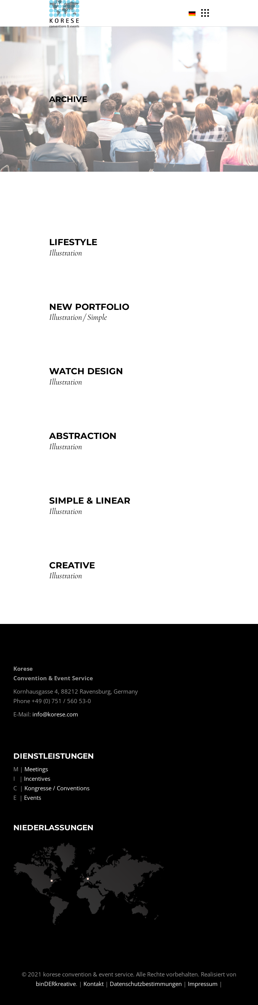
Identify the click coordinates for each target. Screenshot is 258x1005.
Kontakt (93, 983)
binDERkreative (56, 983)
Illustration (65, 253)
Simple (97, 317)
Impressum (203, 983)
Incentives (37, 778)
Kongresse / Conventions (57, 788)
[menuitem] (193, 13)
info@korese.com (55, 714)
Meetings (36, 769)
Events (32, 797)
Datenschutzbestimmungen (146, 983)
